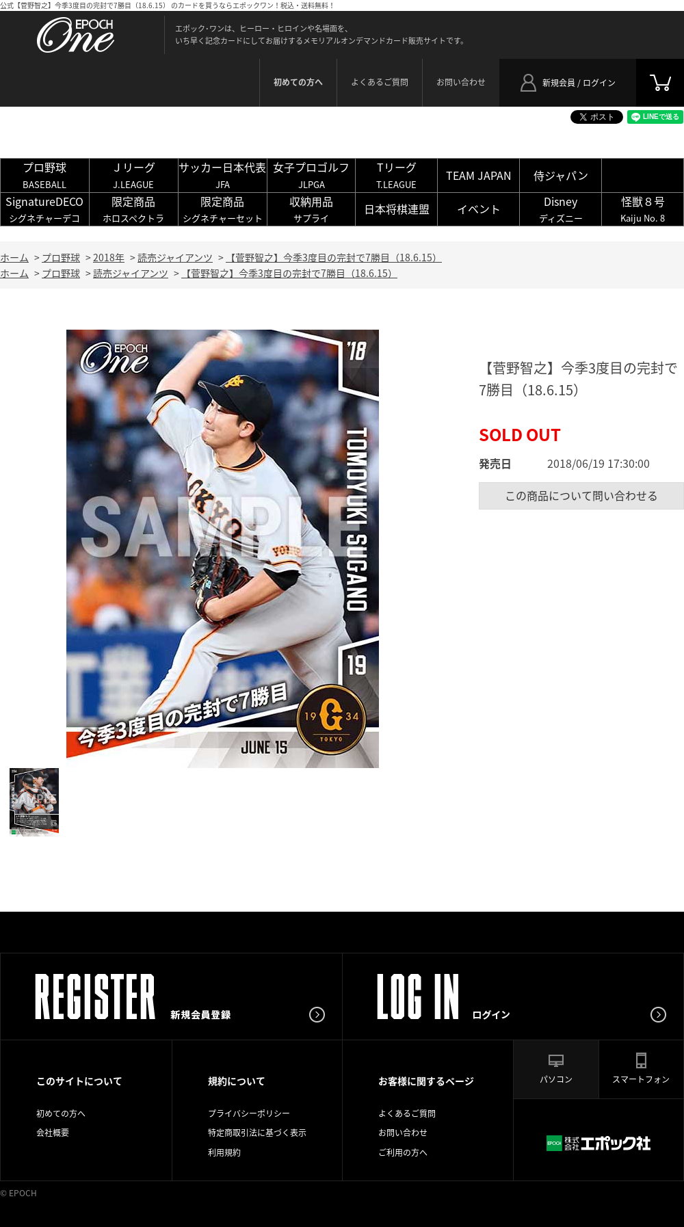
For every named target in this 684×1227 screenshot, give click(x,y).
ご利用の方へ (403, 1152)
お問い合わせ (461, 82)
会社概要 (52, 1132)
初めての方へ (61, 1113)
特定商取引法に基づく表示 (257, 1132)
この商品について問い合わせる (581, 495)
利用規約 (224, 1152)
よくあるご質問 (379, 82)
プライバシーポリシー (249, 1113)
